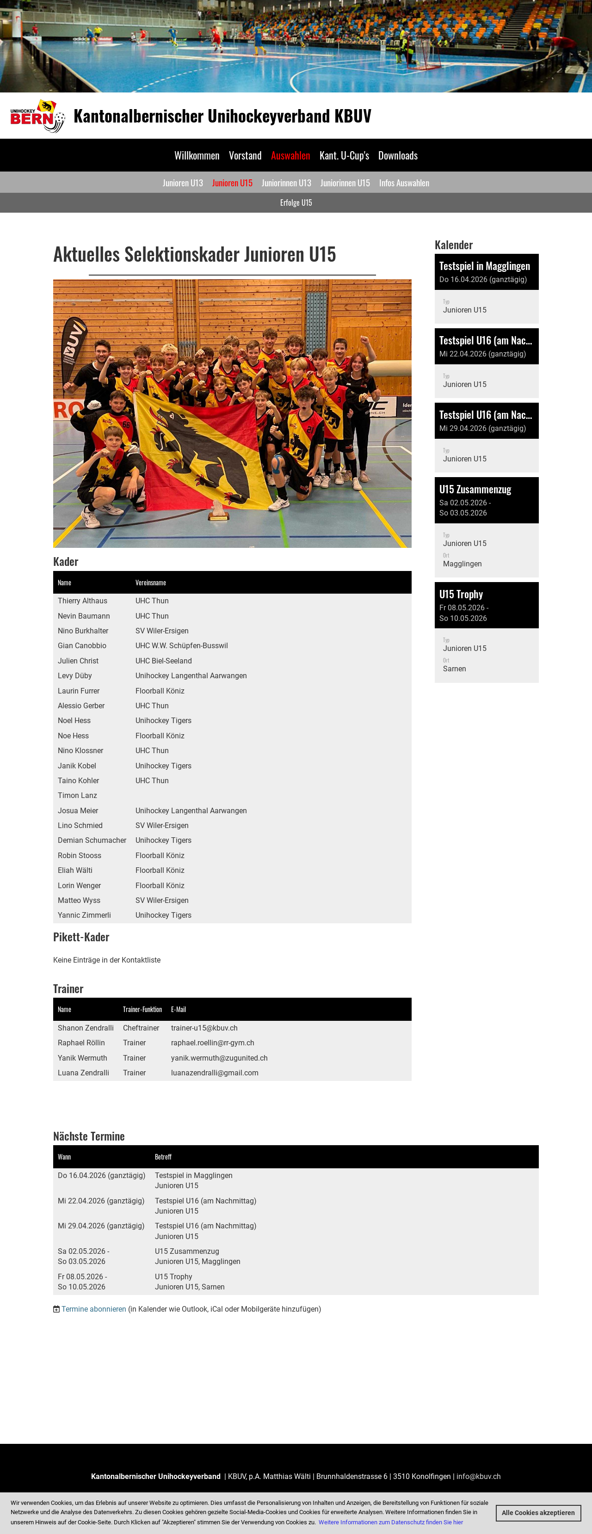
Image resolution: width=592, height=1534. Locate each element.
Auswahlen (290, 154)
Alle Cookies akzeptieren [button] (538, 1513)
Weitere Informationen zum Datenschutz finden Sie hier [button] (391, 1522)
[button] (487, 289)
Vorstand (245, 154)
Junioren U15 (232, 182)
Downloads (398, 154)
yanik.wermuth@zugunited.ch (219, 1058)
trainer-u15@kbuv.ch (204, 1028)
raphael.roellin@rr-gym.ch (212, 1042)
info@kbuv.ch (478, 1476)
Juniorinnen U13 (286, 182)
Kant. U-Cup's (344, 154)
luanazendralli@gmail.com (215, 1072)
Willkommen (197, 154)
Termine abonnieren (94, 1309)
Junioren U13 (183, 182)
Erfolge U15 (296, 202)
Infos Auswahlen (404, 182)
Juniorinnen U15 (345, 182)
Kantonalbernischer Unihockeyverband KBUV (222, 115)
